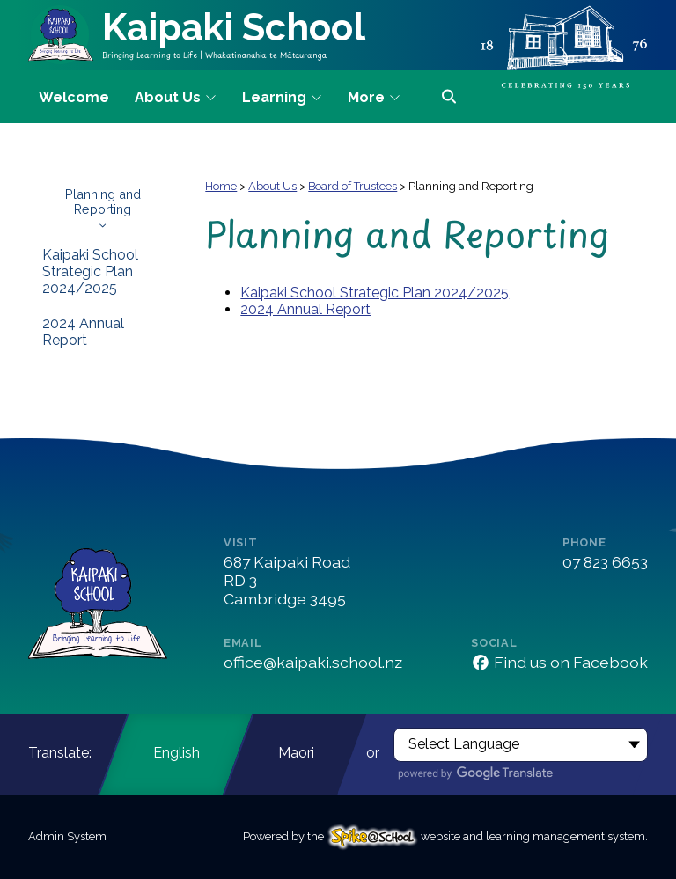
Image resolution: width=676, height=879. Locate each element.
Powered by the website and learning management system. (445, 836)
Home (221, 186)
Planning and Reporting (102, 208)
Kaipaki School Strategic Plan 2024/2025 (90, 271)
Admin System (67, 836)
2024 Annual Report (83, 331)
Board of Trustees (352, 186)
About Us (272, 186)
